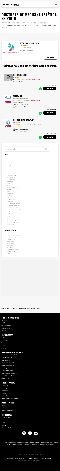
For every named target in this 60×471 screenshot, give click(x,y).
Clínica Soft (18, 95)
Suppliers (3, 425)
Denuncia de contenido (7, 410)
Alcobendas (10, 164)
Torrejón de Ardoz (11, 211)
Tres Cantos (10, 217)
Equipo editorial (5, 408)
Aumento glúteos (5, 388)
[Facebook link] (30, 434)
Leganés (9, 189)
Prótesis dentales (5, 395)
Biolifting (3, 393)
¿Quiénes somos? (5, 405)
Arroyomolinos (10, 171)
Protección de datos (12, 458)
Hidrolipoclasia (10, 245)
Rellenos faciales (11, 251)
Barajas (9, 173)
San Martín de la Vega (12, 207)
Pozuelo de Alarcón (12, 199)
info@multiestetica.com (37, 454)
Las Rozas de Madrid (12, 187)
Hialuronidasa (10, 243)
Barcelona (4, 340)
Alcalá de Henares (11, 162)
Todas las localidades (12, 160)
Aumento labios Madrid (7, 370)
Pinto (8, 197)
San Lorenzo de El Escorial (13, 205)
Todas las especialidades (13, 235)
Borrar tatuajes (5, 390)
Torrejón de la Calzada (12, 213)
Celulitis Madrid (5, 360)
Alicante (3, 348)
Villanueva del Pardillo (12, 222)
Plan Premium (5, 420)
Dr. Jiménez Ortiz (20, 74)
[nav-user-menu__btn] (55, 4)
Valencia (3, 343)
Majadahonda (10, 193)
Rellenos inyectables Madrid (8, 357)
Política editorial (22, 460)
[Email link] (36, 433)
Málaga (3, 345)
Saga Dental (4, 330)
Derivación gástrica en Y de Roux (10, 398)
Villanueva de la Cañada (13, 220)
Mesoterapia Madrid (6, 368)
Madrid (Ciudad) (11, 191)
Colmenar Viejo (11, 179)
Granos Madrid (5, 378)
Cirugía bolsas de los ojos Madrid (9, 373)
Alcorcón (9, 166)
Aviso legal (48, 458)
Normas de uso (23, 458)
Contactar (50, 58)
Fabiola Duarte (5, 323)
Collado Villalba (11, 177)
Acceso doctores (5, 417)
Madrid (3, 337)
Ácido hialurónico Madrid (7, 376)
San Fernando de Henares (13, 203)
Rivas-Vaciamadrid (11, 201)
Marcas (3, 422)
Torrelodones (10, 215)
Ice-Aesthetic (4, 320)
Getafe (8, 183)
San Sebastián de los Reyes (14, 209)
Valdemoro (9, 219)
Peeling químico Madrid (7, 362)
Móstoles (9, 195)
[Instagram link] (24, 434)
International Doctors (6, 428)
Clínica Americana (6, 325)
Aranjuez (9, 168)
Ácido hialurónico (11, 237)
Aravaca (9, 170)
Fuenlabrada (10, 181)
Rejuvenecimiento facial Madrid (9, 355)
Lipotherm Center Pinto (29, 43)
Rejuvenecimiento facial (13, 249)
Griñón (8, 185)
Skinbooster (10, 253)
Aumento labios (11, 239)
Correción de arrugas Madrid (8, 365)
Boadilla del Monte (11, 175)
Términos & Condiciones (34, 460)
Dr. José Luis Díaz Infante (23, 120)
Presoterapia (4, 385)
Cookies (30, 458)
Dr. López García (5, 328)
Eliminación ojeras (11, 241)
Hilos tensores (10, 247)
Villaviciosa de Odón (12, 224)
